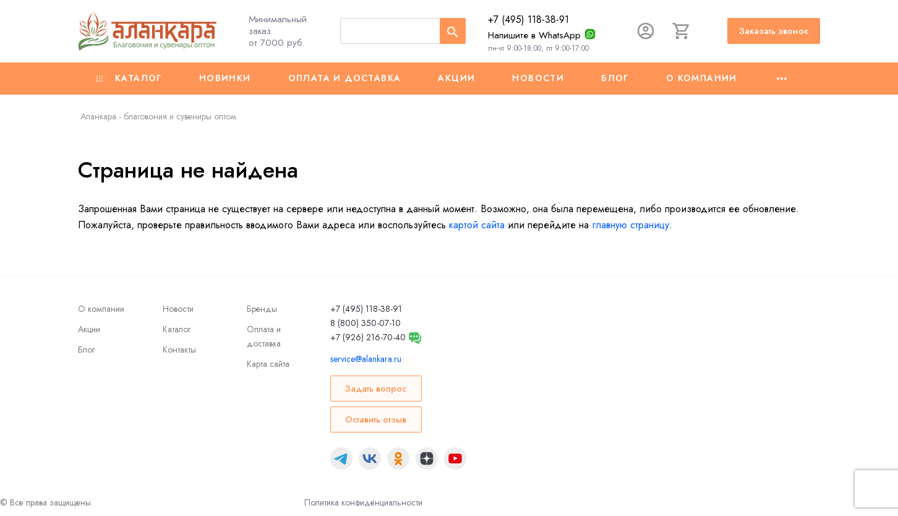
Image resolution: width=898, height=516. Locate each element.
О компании (701, 78)
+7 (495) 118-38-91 (528, 19)
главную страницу (630, 225)
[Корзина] (681, 31)
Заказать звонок (773, 31)
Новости (538, 78)
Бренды (262, 309)
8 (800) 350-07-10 (365, 323)
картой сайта (477, 225)
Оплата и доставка (344, 78)
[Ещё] (782, 78)
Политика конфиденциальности (363, 502)
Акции (456, 78)
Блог (615, 78)
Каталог (129, 78)
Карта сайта (268, 364)
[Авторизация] (646, 31)
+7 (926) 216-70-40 (368, 337)
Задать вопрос (375, 388)
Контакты (179, 349)
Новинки (225, 78)
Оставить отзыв (375, 419)
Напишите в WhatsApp (534, 35)
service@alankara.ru (365, 359)
